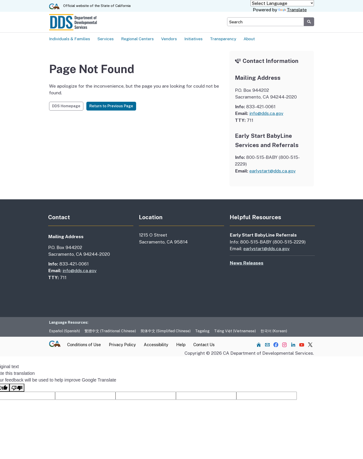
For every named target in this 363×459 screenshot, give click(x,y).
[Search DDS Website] (265, 21)
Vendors (169, 38)
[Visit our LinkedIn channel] (293, 344)
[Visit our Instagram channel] (284, 344)
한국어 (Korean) (273, 331)
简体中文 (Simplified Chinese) (166, 331)
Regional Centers (137, 38)
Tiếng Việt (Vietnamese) (235, 331)
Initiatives (193, 38)
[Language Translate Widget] (282, 3)
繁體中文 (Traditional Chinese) (110, 331)
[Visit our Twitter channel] (310, 344)
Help (180, 344)
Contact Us (204, 344)
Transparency (223, 38)
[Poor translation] (16, 388)
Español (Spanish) (64, 331)
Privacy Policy (122, 344)
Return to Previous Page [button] (111, 106)
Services (105, 38)
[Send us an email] (267, 344)
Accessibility (156, 344)
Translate (292, 9)
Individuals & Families (69, 38)
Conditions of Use (84, 344)
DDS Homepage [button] (66, 106)
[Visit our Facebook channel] (276, 344)
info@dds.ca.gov (266, 113)
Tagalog (202, 331)
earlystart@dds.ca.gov (272, 171)
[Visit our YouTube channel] (301, 344)
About (249, 38)
